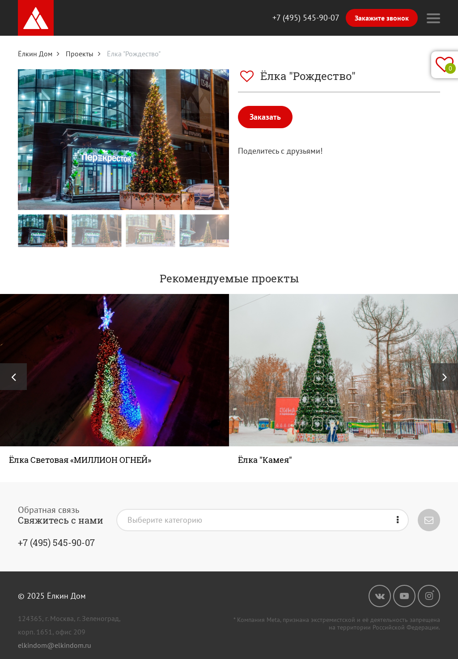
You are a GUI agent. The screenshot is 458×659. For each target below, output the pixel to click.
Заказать (265, 117)
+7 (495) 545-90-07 (305, 18)
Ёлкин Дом (35, 53)
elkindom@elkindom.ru (54, 645)
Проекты (79, 53)
